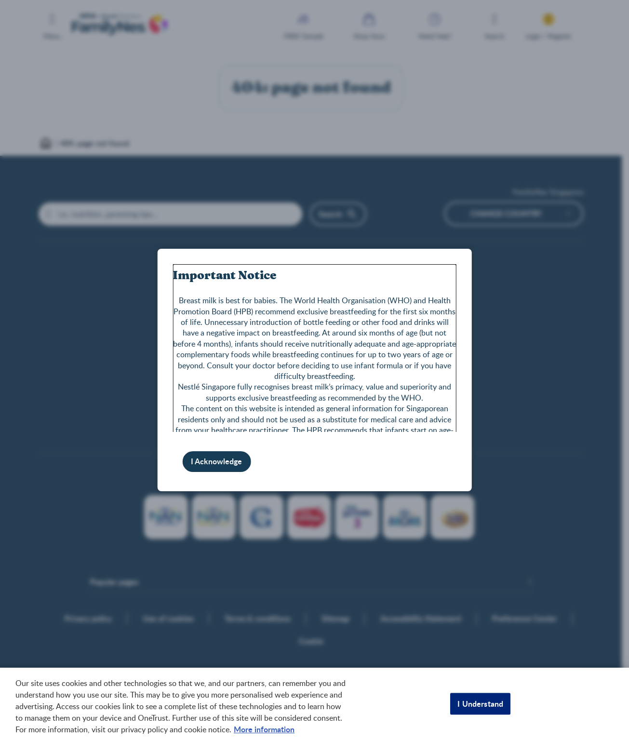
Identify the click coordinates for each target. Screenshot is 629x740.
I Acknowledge (216, 461)
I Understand (480, 703)
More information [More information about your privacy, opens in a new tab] (264, 729)
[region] (314, 704)
